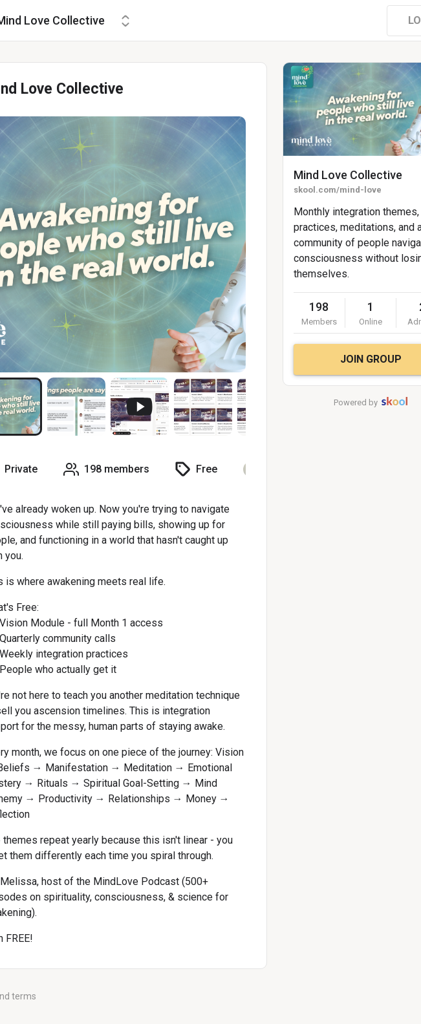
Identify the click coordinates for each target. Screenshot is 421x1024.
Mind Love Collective (348, 175)
